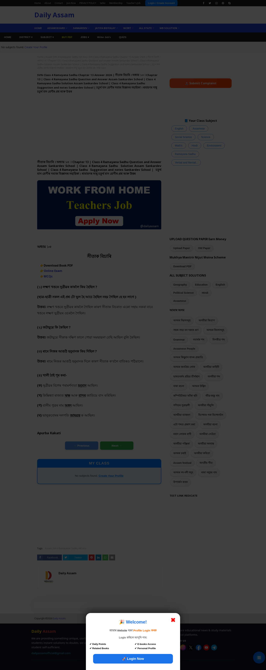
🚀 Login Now (133, 659)
